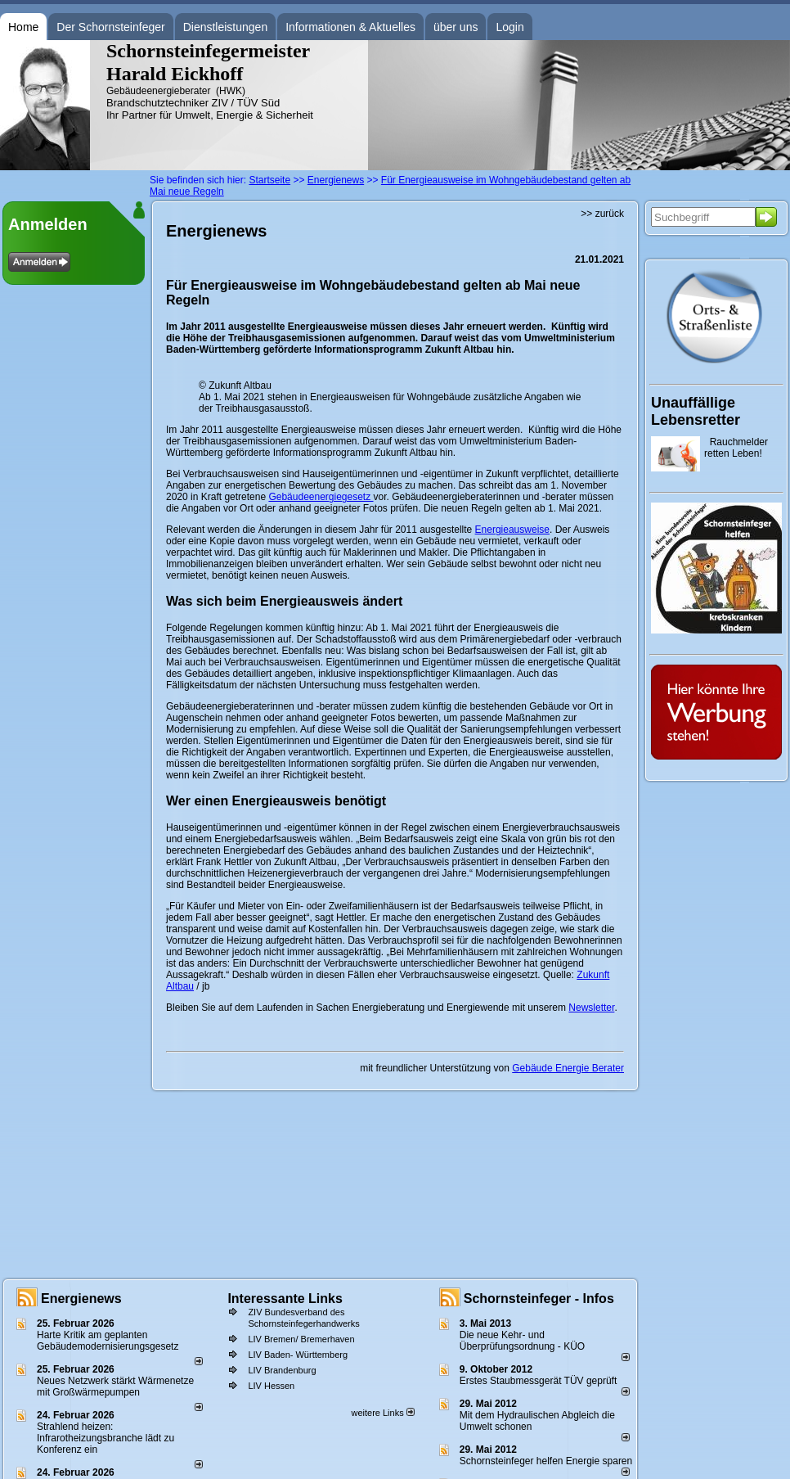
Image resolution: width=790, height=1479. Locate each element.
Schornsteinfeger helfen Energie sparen (546, 1461)
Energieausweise (512, 529)
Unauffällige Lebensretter (695, 411)
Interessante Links (285, 1298)
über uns (455, 27)
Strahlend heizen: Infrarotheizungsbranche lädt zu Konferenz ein (105, 1438)
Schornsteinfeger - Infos (539, 1298)
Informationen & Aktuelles (350, 27)
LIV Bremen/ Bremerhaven (301, 1339)
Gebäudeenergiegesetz (320, 497)
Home (23, 27)
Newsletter (591, 1007)
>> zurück (602, 213)
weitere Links (382, 1413)
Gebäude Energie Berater (568, 1068)
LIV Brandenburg (282, 1370)
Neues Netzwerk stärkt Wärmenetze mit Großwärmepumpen (115, 1386)
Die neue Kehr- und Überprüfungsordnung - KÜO (522, 1340)
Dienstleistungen (225, 27)
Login (509, 27)
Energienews (81, 1298)
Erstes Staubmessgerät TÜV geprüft (538, 1381)
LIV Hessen (271, 1386)
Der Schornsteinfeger (110, 27)
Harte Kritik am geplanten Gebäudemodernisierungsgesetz (107, 1340)
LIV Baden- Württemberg (298, 1355)
